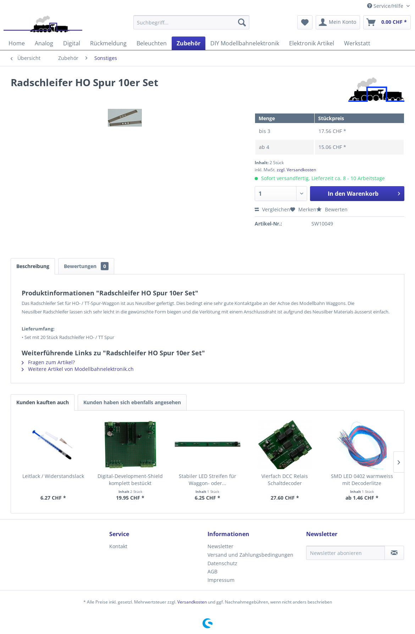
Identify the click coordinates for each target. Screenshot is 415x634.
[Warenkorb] (387, 22)
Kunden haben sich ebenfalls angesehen (132, 402)
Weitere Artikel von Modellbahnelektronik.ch (78, 369)
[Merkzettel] (304, 22)
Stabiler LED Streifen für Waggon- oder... (207, 479)
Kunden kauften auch (42, 402)
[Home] (17, 43)
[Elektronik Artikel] (311, 43)
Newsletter (220, 546)
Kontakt (118, 546)
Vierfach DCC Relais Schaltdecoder (284, 479)
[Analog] (44, 43)
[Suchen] (241, 22)
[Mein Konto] (338, 22)
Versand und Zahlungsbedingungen (250, 554)
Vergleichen (272, 209)
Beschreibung (32, 266)
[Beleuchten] (152, 43)
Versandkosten (192, 602)
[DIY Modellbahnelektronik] (244, 43)
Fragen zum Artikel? (48, 362)
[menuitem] (191, 22)
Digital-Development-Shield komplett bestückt (130, 479)
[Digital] (71, 43)
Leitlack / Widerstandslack (53, 476)
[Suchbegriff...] (191, 22)
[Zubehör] (188, 43)
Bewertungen (86, 266)
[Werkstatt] (357, 43)
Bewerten (332, 209)
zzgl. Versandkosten (296, 170)
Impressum (221, 580)
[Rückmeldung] (108, 43)
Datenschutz (222, 563)
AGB (212, 571)
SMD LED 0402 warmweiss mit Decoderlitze (362, 479)
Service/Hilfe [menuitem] (386, 5)
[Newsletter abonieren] (345, 553)
